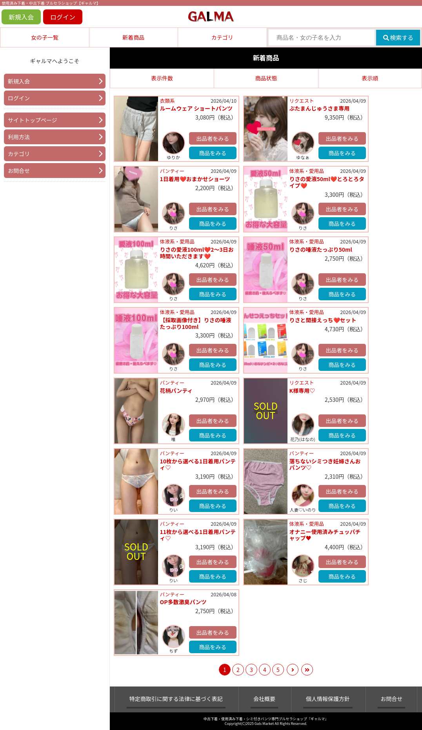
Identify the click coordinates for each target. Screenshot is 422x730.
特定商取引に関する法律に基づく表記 (176, 699)
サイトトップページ (32, 120)
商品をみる (212, 153)
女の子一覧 (44, 37)
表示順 (370, 78)
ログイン (62, 17)
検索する (398, 37)
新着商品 (133, 37)
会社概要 (264, 699)
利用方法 (19, 137)
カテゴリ (222, 37)
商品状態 (266, 78)
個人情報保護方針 (328, 699)
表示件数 (162, 78)
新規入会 (21, 17)
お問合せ (19, 170)
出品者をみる (212, 138)
